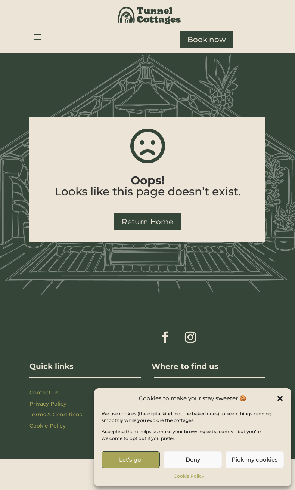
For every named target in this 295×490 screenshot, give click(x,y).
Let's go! (131, 459)
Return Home (147, 221)
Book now (206, 39)
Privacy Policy (48, 403)
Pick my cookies (255, 459)
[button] (280, 398)
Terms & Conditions (56, 414)
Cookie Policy (189, 476)
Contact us (44, 392)
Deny (193, 459)
